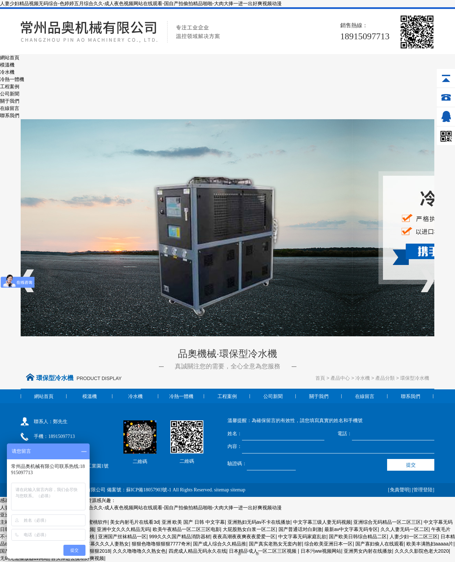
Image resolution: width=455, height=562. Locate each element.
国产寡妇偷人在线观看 (379, 543)
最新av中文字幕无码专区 (351, 529)
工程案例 (9, 86)
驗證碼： (237, 463)
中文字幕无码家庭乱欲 (302, 536)
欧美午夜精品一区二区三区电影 (186, 529)
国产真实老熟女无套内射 (275, 543)
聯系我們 (9, 115)
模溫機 (7, 65)
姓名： (235, 433)
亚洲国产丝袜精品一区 (122, 536)
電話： (344, 433)
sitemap (221, 489)
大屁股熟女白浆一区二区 (249, 529)
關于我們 (9, 101)
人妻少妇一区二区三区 (414, 536)
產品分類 (385, 378)
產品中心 (340, 378)
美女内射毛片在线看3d (134, 522)
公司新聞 (9, 93)
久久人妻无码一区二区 (405, 529)
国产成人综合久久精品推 (219, 543)
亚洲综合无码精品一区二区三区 (387, 522)
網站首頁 (9, 57)
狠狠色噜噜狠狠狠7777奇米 (161, 543)
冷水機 (7, 72)
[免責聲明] (399, 489)
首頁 (320, 378)
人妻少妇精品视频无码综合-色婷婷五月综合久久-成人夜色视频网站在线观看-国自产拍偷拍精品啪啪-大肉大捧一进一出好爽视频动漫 (141, 3)
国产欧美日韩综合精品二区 (358, 536)
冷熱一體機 (12, 79)
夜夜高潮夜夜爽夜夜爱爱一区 (244, 536)
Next (427, 281)
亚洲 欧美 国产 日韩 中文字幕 (193, 522)
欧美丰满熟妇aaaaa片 (430, 543)
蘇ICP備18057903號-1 (148, 489)
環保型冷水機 (414, 378)
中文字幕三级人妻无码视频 (322, 522)
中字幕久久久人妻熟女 (105, 543)
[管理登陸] (423, 489)
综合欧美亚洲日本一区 (328, 543)
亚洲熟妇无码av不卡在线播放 (259, 522)
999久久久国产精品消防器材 (179, 536)
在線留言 (9, 108)
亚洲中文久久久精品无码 (123, 529)
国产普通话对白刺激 (300, 529)
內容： (235, 446)
